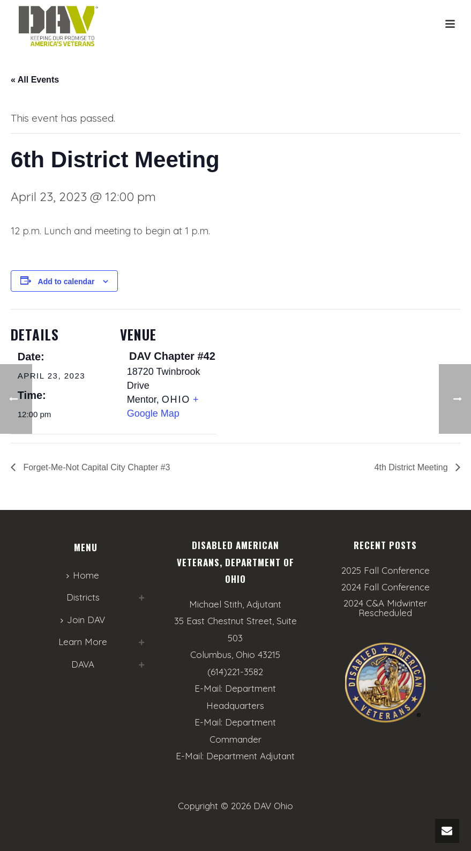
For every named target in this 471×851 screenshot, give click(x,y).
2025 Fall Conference (385, 570)
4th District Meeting (412, 467)
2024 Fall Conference (385, 587)
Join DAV (83, 619)
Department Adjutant (250, 755)
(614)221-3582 (235, 671)
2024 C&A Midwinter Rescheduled (385, 608)
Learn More (82, 641)
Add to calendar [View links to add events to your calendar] (66, 281)
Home (82, 575)
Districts (83, 597)
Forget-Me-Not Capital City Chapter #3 (95, 467)
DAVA (82, 664)
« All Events (35, 79)
